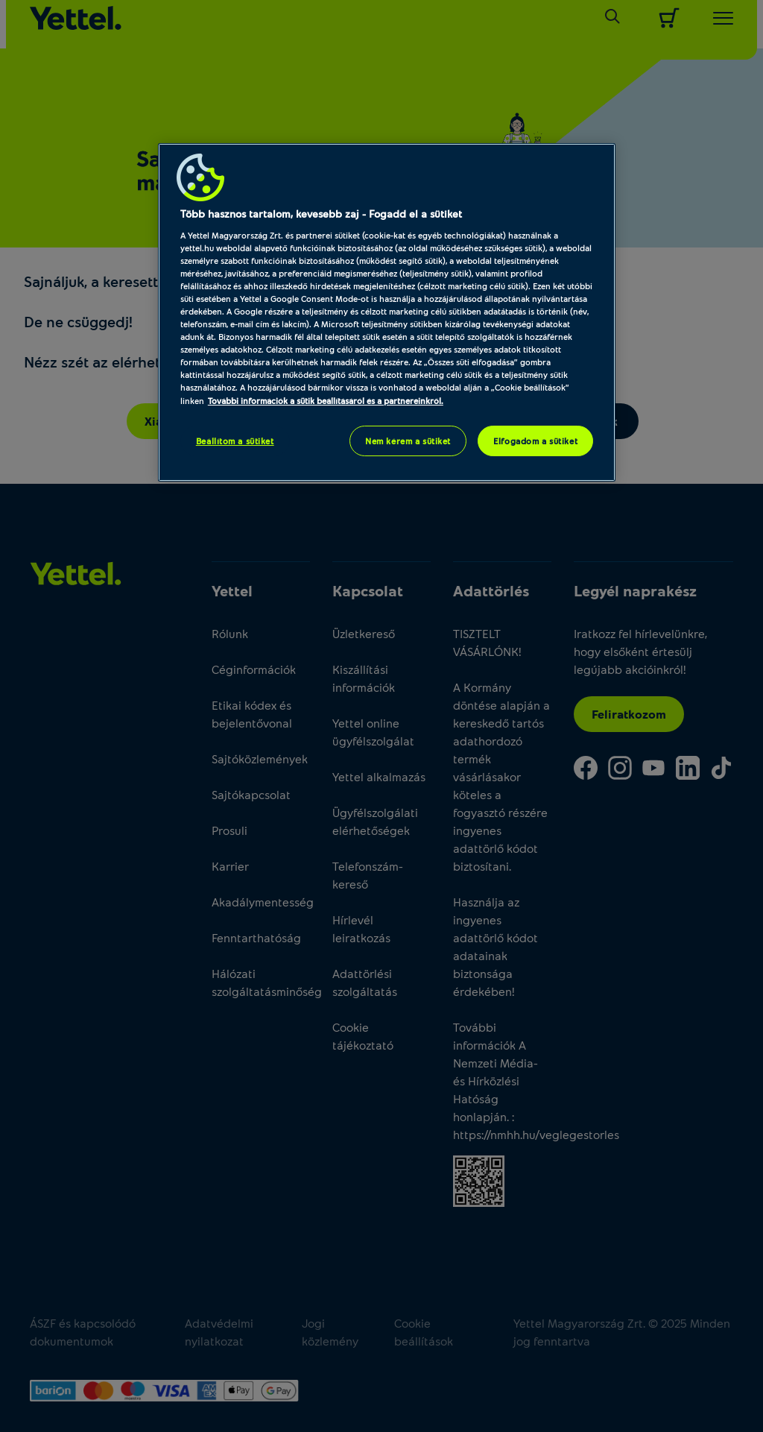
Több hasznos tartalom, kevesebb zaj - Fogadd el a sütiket (321, 213)
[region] (386, 312)
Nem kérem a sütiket (408, 441)
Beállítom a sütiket (235, 441)
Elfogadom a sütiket (535, 441)
